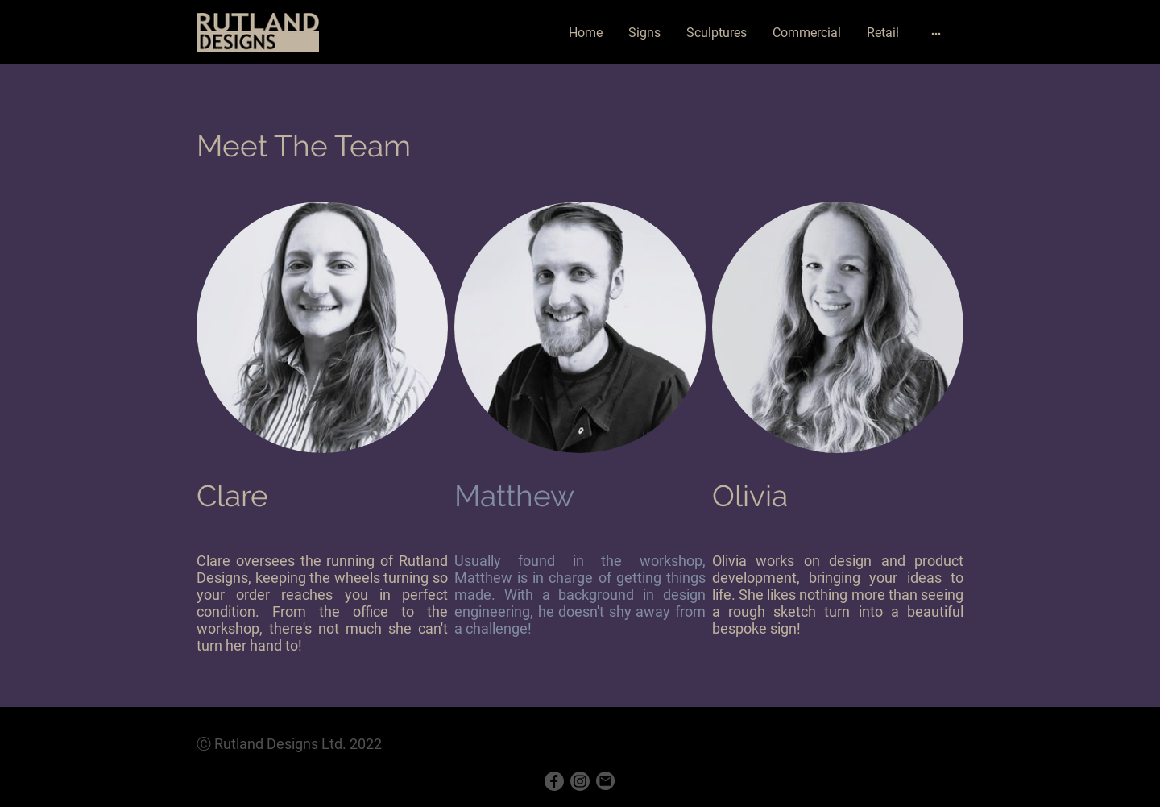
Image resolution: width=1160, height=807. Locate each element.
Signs (644, 32)
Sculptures (716, 32)
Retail (883, 32)
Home (586, 32)
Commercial (807, 32)
